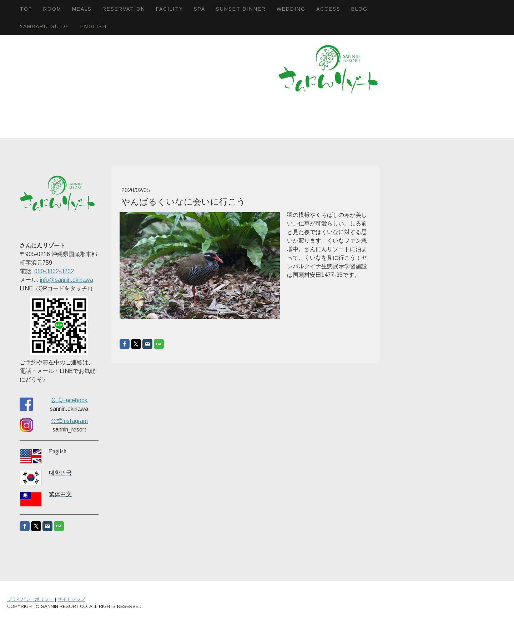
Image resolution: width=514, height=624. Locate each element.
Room (52, 9)
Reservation (123, 9)
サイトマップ (71, 599)
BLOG (359, 9)
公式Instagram (69, 421)
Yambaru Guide (45, 26)
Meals (82, 9)
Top (26, 9)
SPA (199, 9)
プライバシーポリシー (30, 599)
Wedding (291, 9)
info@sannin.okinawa (66, 280)
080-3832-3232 (54, 271)
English (93, 26)
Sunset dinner (241, 9)
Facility (169, 9)
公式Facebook (69, 400)
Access (328, 9)
